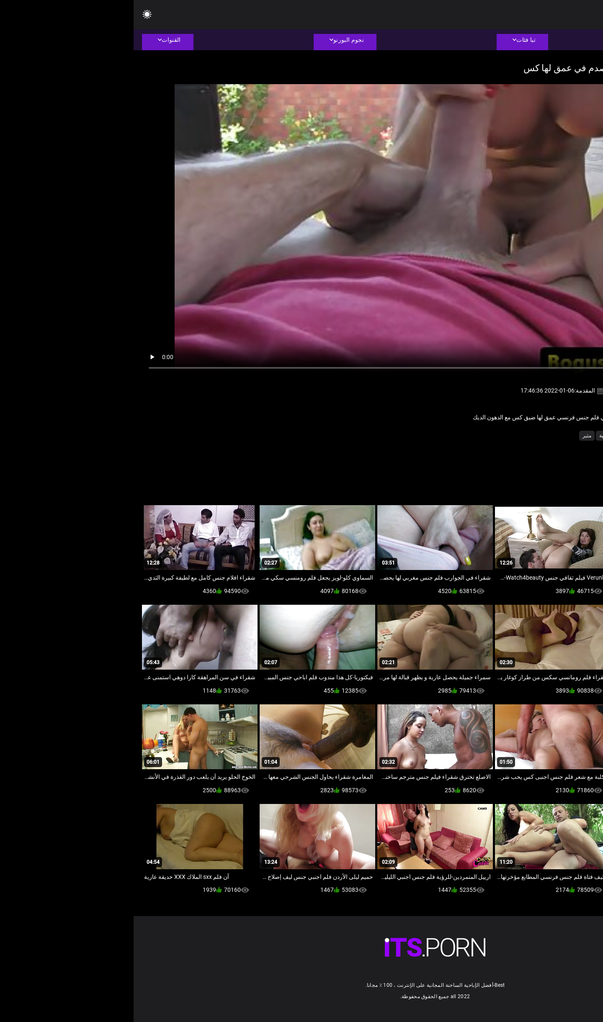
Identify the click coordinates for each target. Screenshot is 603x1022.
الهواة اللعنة (547, 436)
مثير (453, 436)
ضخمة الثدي (514, 436)
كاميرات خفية (480, 436)
